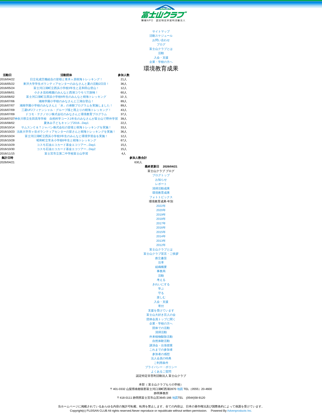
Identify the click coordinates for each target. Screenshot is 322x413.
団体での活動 (161, 328)
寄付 (161, 306)
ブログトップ (161, 175)
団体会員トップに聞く (161, 319)
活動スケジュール (161, 35)
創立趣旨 (161, 258)
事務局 (161, 271)
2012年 (161, 245)
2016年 (161, 227)
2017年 (161, 223)
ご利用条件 (161, 362)
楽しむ (161, 297)
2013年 (161, 240)
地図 (180, 389)
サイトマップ (161, 31)
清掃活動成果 (161, 188)
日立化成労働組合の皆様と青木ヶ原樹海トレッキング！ (66, 79)
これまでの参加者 (161, 349)
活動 (161, 53)
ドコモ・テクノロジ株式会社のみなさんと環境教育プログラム (66, 114)
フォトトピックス (161, 197)
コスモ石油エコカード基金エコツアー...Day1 (66, 144)
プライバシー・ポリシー (161, 367)
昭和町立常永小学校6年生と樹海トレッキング (66, 140)
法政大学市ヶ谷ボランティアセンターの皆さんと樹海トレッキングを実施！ (66, 131)
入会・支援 (161, 57)
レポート (161, 184)
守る (161, 293)
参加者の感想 (161, 354)
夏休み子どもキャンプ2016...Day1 (66, 123)
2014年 (161, 236)
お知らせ (161, 179)
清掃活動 (161, 332)
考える (161, 280)
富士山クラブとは (161, 49)
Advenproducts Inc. (239, 410)
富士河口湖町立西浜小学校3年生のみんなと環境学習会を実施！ (66, 136)
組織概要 (161, 267)
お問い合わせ (161, 40)
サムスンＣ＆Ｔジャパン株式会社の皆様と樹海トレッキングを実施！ (66, 127)
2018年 (161, 218)
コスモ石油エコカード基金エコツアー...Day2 (66, 149)
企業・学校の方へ (161, 62)
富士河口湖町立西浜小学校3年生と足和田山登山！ (66, 88)
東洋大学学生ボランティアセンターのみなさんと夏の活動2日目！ (66, 83)
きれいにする (161, 284)
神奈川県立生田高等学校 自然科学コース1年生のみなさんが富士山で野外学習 (66, 118)
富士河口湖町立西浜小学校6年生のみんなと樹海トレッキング (66, 96)
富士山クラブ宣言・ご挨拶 (161, 253)
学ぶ (161, 288)
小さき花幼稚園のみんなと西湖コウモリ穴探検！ (66, 92)
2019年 (161, 214)
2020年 (161, 210)
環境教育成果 (161, 192)
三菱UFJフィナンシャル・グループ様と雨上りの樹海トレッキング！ (66, 110)
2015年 (161, 232)
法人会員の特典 (161, 358)
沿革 (161, 262)
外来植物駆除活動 (161, 336)
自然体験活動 (161, 341)
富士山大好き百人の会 (161, 314)
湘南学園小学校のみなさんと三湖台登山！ (66, 101)
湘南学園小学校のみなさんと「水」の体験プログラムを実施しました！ (66, 105)
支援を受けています (161, 310)
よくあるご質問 (161, 371)
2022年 (161, 206)
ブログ (161, 44)
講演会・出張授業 (161, 345)
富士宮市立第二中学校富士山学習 (66, 153)
